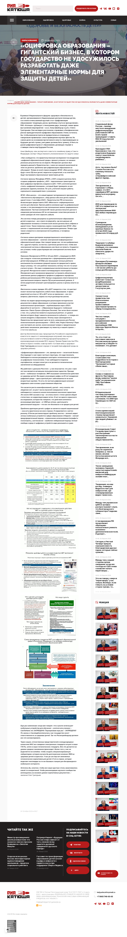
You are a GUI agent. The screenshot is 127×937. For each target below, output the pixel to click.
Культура (98, 20)
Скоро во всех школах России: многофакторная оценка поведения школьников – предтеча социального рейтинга (18, 861)
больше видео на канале (105, 874)
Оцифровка (48, 20)
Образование (29, 20)
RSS (40, 906)
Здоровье (66, 20)
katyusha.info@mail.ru (106, 893)
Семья (113, 20)
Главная (10, 100)
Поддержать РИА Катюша (86, 8)
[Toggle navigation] (12, 20)
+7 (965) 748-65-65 (105, 897)
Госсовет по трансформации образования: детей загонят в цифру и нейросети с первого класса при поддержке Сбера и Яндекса (50, 863)
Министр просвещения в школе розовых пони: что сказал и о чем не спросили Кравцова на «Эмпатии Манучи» (19, 841)
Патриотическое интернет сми (19, 12)
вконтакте (76, 853)
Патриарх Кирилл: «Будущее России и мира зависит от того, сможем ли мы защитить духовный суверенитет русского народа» (49, 843)
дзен (74, 870)
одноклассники (78, 861)
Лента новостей (105, 112)
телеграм (75, 845)
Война (82, 20)
